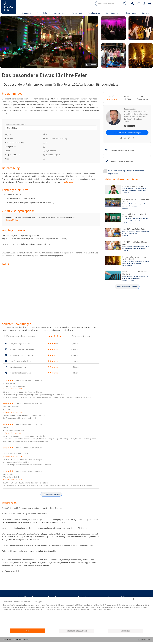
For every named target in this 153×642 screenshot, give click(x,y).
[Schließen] (149, 599)
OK (27, 631)
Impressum (7, 639)
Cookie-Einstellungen (76, 631)
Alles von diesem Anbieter (127, 286)
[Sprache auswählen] (133, 599)
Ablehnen (125, 631)
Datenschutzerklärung (21, 639)
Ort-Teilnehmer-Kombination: (15, 124)
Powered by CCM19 (144, 640)
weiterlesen (68, 182)
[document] (76, 614)
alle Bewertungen (51, 494)
